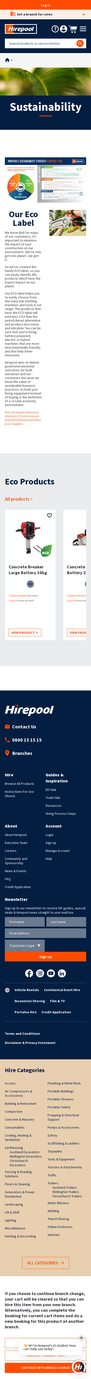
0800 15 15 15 (23, 740)
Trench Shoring (58, 1219)
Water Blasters (58, 1203)
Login (49, 835)
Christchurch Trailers (67, 1196)
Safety (52, 1135)
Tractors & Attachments (65, 1167)
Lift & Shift (12, 1212)
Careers (11, 850)
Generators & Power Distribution (20, 1194)
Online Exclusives (60, 1227)
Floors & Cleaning (17, 1184)
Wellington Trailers (65, 1192)
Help (49, 858)
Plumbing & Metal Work (64, 1083)
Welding (53, 1211)
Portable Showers (61, 1099)
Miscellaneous (15, 1228)
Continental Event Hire (62, 990)
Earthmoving (14, 1147)
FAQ (8, 879)
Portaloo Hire (26, 1012)
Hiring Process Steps (61, 813)
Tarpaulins (55, 1151)
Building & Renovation (20, 1103)
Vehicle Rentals (27, 990)
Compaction (13, 1111)
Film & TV (57, 1001)
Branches (18, 753)
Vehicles (54, 1235)
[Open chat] (79, 1367)
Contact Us (20, 727)
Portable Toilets (59, 1107)
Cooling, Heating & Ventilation (18, 1137)
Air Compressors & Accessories (18, 1093)
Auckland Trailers (64, 1187)
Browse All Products (19, 783)
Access (10, 1083)
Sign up (51, 843)
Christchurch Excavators (19, 1162)
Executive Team (16, 843)
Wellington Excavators (26, 1156)
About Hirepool (16, 835)
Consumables (15, 1127)
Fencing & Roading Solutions (18, 1174)
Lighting (10, 1220)
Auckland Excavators (25, 1152)
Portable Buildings (61, 1091)
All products (19, 499)
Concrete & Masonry (19, 1119)
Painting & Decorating (20, 1236)
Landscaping (14, 1204)
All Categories (45, 1263)
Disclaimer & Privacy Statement (30, 1043)
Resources (53, 805)
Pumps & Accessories (63, 1127)
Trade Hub (53, 797)
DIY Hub (51, 789)
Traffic (52, 1175)
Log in (45, 5)
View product (24, 632)
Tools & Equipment (61, 1159)
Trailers (53, 1183)
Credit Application (18, 887)
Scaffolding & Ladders (64, 1143)
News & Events (15, 871)
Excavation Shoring (30, 1001)
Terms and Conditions (22, 1033)
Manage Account (58, 850)
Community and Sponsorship (16, 860)
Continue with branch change (45, 1368)
